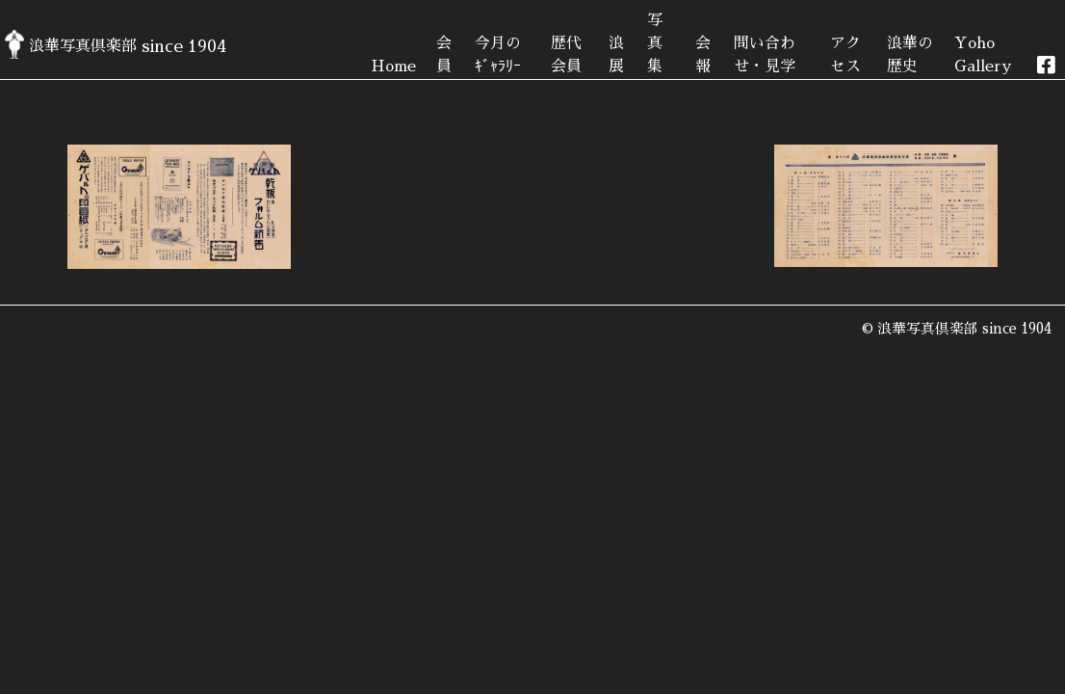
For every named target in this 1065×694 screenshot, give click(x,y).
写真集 (654, 43)
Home (393, 66)
